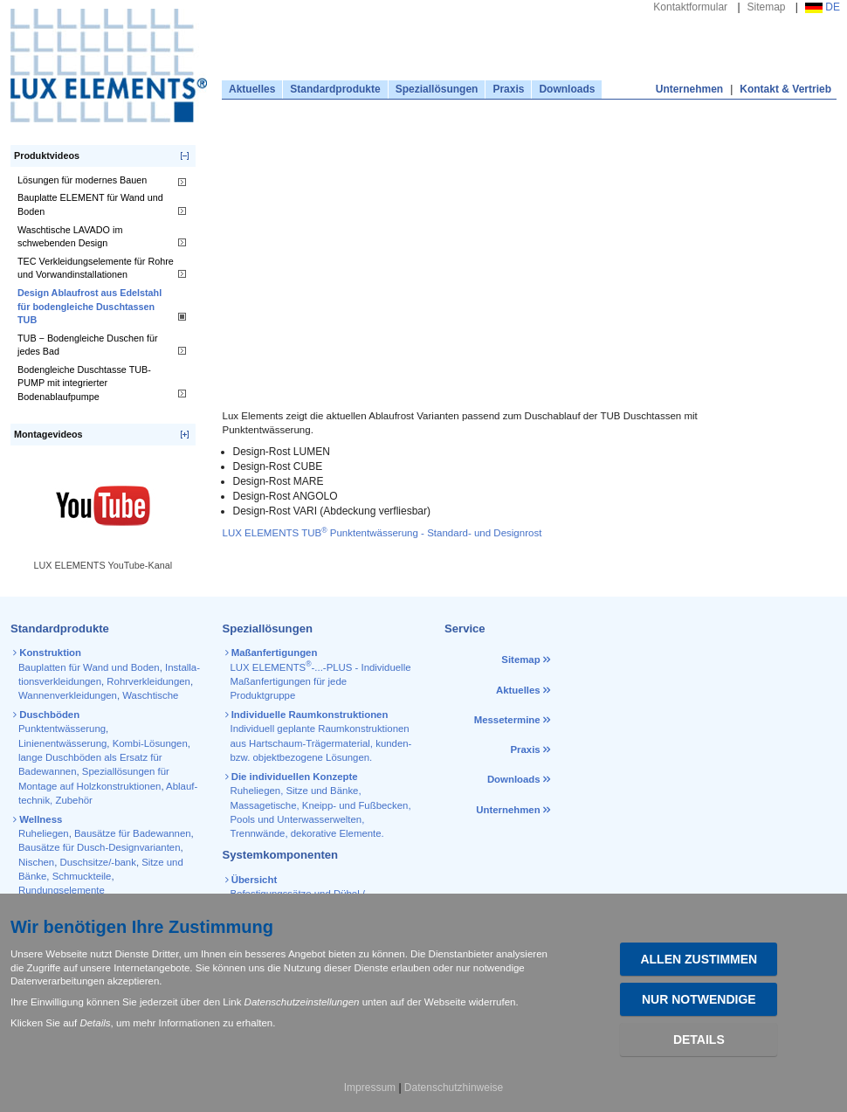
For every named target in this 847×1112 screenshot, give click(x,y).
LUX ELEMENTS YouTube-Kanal (102, 565)
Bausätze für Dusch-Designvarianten (99, 847)
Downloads (567, 89)
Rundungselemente (61, 890)
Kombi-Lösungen (150, 743)
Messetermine (507, 720)
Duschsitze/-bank (98, 862)
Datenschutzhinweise (453, 1087)
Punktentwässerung (62, 728)
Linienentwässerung (62, 743)
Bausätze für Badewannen (132, 833)
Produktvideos (46, 155)
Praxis (508, 89)
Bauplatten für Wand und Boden (89, 667)
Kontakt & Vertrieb (785, 89)
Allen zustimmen (698, 959)
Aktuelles (252, 89)
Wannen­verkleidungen (67, 695)
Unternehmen (689, 89)
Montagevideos (48, 434)
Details (699, 1039)
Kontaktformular (690, 7)
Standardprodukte (335, 89)
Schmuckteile (82, 876)
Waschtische (150, 695)
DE (822, 7)
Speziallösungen (437, 89)
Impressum (370, 1087)
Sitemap (766, 7)
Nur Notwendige (699, 999)
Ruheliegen (43, 833)
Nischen (36, 862)
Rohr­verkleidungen (148, 681)
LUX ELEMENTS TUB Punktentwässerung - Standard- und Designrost (382, 533)
